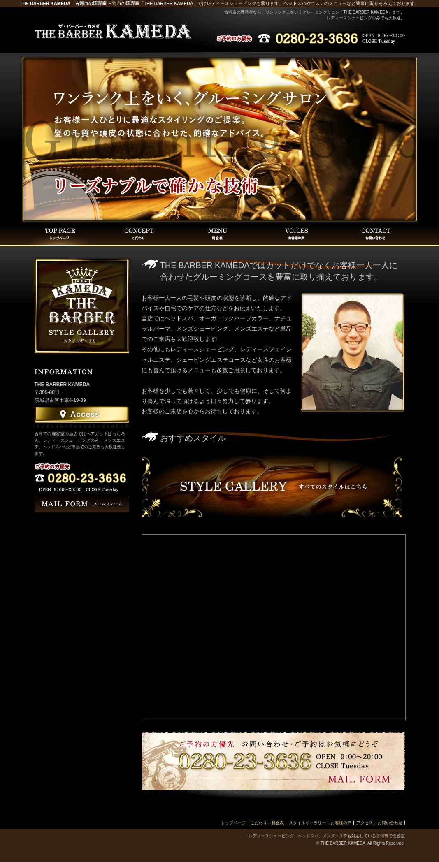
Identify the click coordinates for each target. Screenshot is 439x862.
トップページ (233, 822)
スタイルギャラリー (307, 822)
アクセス (364, 822)
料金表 (278, 822)
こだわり (259, 822)
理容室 (132, 3)
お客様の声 (341, 822)
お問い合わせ (390, 822)
